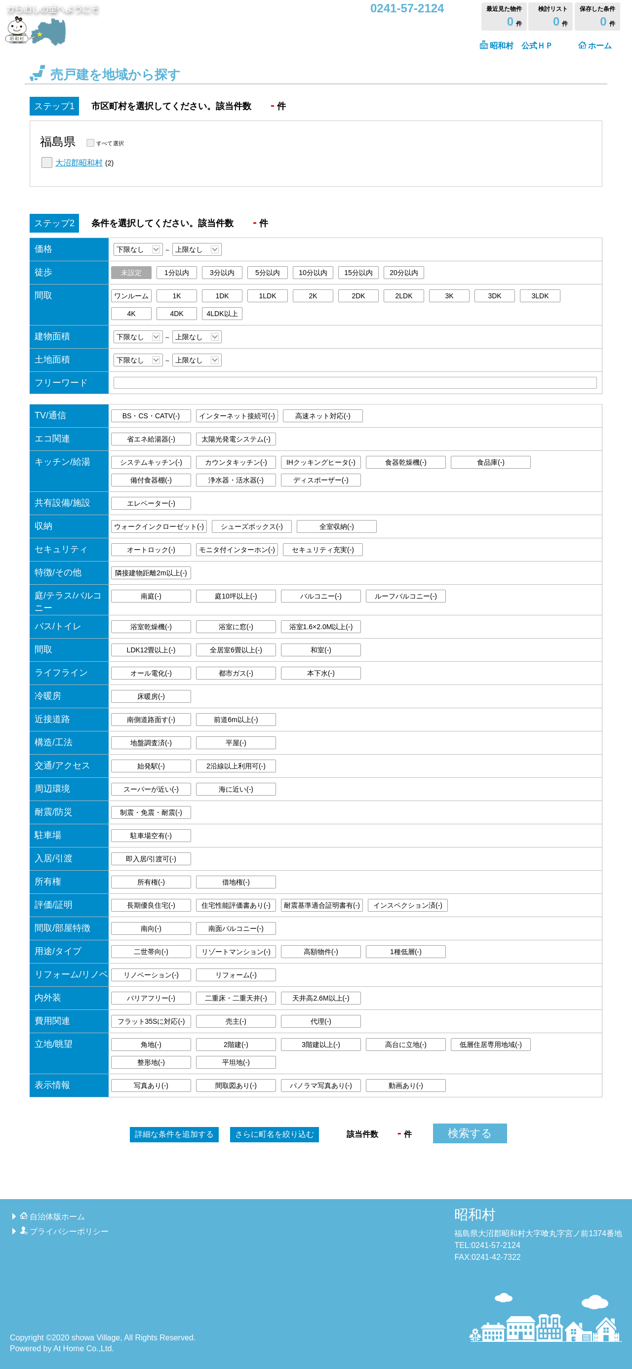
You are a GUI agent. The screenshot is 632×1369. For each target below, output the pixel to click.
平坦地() (236, 1062)
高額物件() (321, 952)
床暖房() (151, 696)
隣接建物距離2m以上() (151, 573)
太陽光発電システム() (236, 439)
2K (313, 296)
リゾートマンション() (236, 952)
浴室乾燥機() (151, 627)
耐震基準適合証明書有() (322, 905)
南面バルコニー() (236, 928)
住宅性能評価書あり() (236, 905)
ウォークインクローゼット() (159, 526)
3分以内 (222, 273)
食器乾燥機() (406, 462)
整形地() (151, 1062)
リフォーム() (236, 975)
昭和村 (475, 1214)
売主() (236, 1021)
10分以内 (313, 273)
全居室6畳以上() (236, 650)
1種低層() (406, 952)
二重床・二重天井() (236, 998)
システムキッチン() (151, 462)
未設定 (131, 273)
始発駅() (151, 766)
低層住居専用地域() (491, 1044)
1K (176, 296)
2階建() (236, 1044)
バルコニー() (321, 596)
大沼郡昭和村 (79, 163)
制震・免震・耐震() (151, 812)
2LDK (403, 296)
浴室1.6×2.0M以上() (321, 627)
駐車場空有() (151, 836)
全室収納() (336, 526)
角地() (151, 1044)
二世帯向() (151, 952)
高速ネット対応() (323, 416)
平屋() (236, 743)
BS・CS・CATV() (151, 416)
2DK (358, 296)
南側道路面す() (151, 720)
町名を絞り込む (274, 1134)
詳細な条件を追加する (174, 1134)
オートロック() (151, 550)
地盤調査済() (151, 743)
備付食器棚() (151, 480)
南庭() (151, 596)
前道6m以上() (236, 720)
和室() (321, 650)
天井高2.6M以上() (320, 998)
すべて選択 (110, 143)
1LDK (267, 296)
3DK (494, 296)
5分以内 (267, 273)
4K (131, 314)
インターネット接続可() (237, 416)
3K (449, 296)
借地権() (236, 882)
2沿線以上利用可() (236, 766)
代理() (321, 1021)
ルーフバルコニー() (406, 596)
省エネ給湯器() (151, 439)
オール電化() (151, 673)
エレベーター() (151, 503)
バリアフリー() (151, 998)
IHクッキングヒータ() (321, 462)
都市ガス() (236, 673)
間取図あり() (236, 1085)
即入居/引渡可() (151, 859)
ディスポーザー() (321, 480)
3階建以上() (321, 1044)
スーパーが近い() (151, 789)
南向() (151, 928)
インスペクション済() (407, 905)
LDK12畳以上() (151, 650)
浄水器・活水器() (236, 480)
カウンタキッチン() (236, 462)
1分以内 (176, 273)
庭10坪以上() (236, 596)
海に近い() (236, 789)
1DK (222, 296)
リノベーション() (151, 975)
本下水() (321, 673)
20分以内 (404, 273)
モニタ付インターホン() (237, 550)
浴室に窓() (236, 627)
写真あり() (151, 1085)
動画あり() (406, 1085)
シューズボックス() (252, 526)
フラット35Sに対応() (151, 1021)
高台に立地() (406, 1044)
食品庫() (491, 462)
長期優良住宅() (151, 905)
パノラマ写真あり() (321, 1085)
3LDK (540, 296)
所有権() (151, 882)
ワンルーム (131, 296)
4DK (176, 314)
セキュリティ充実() (323, 550)
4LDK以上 (221, 314)
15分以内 (358, 273)
